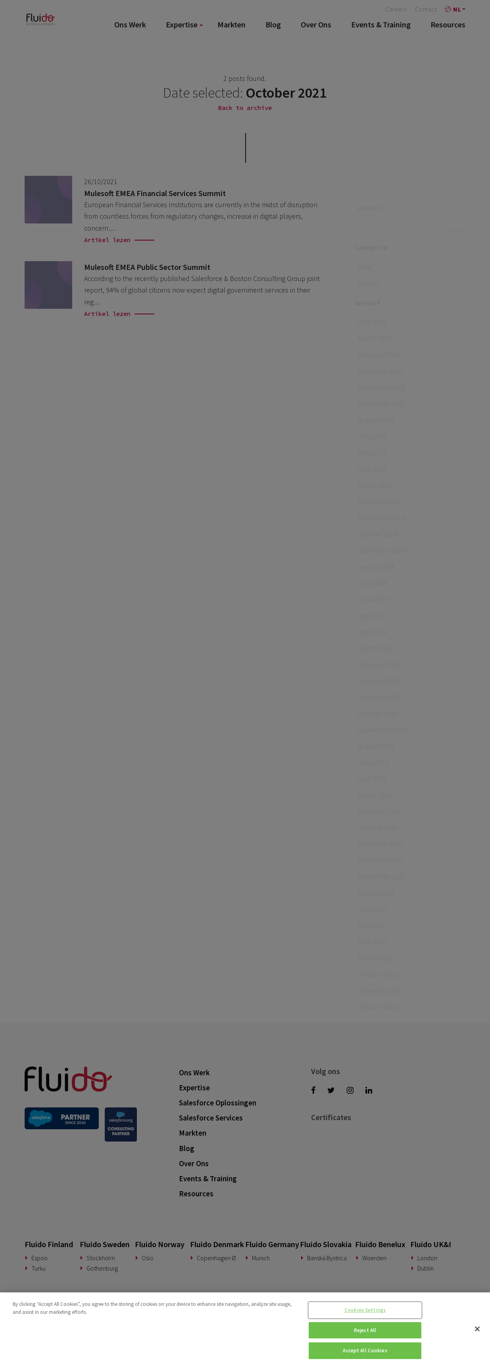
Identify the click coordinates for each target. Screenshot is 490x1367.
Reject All (365, 1330)
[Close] (477, 1329)
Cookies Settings (365, 1310)
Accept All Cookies (365, 1350)
